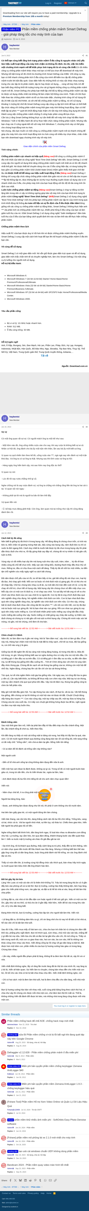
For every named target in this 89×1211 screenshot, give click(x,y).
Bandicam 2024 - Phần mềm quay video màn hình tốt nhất (38, 1165)
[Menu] (4, 3)
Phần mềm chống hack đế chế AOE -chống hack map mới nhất (40, 1021)
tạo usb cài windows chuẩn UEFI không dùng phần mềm (48, 1151)
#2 (87, 427)
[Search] (85, 3)
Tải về (44, 355)
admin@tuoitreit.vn (12, 1202)
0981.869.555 (10, 1199)
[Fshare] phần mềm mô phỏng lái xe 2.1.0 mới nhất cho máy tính (41, 1137)
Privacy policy (33, 1193)
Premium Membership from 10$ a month (23, 16)
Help (43, 1193)
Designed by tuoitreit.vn (10, 1207)
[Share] (83, 55)
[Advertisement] (44, 392)
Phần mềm (30, 1056)
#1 (87, 56)
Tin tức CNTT (37, 1110)
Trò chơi (33, 1024)
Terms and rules (19, 1193)
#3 (87, 533)
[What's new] (80, 3)
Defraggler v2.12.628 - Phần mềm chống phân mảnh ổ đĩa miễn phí (42, 1052)
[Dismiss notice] (85, 10)
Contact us (6, 1193)
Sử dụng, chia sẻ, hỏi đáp (36, 1042)
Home (49, 1193)
